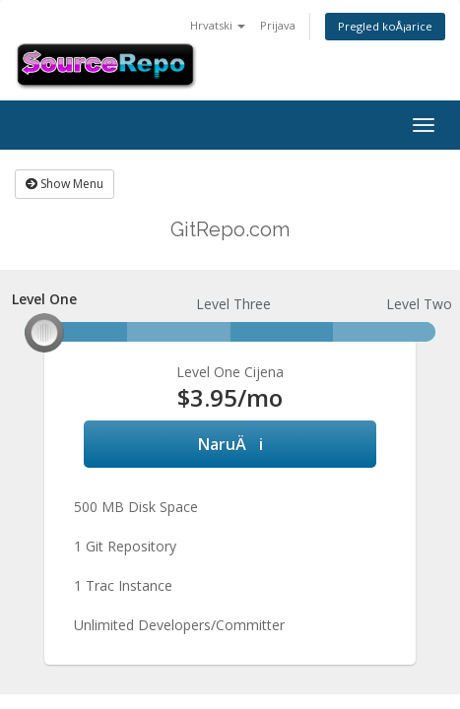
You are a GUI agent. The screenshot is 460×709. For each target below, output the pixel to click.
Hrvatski (217, 25)
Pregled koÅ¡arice (385, 26)
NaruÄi (230, 444)
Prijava (278, 25)
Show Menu (64, 183)
